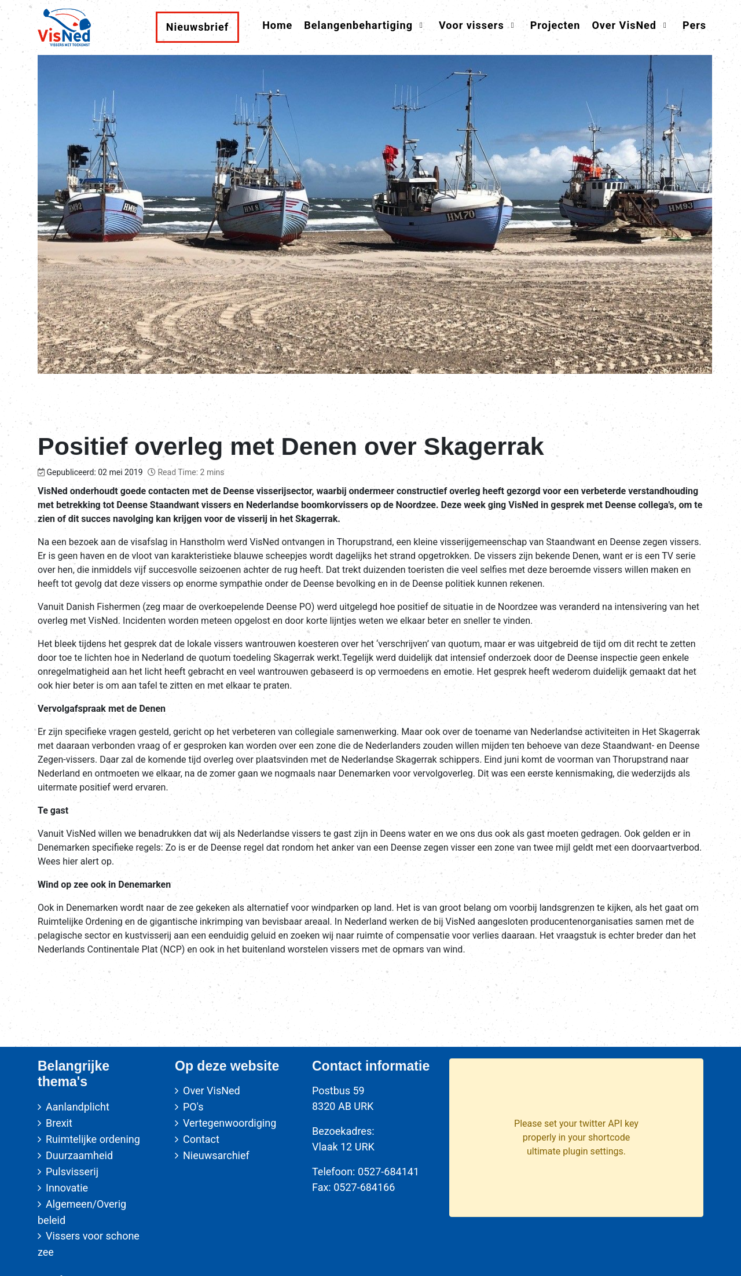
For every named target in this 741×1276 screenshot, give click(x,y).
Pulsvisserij (72, 1171)
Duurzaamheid (79, 1155)
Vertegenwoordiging (229, 1123)
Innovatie (67, 1188)
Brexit (59, 1123)
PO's (193, 1107)
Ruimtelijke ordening (93, 1139)
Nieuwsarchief (216, 1155)
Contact (201, 1139)
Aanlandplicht (77, 1107)
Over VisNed (211, 1090)
